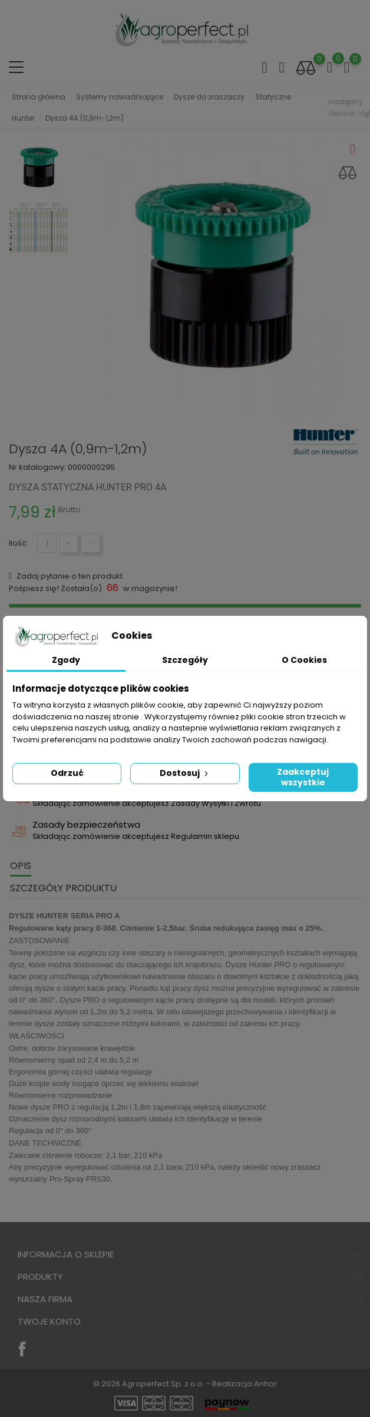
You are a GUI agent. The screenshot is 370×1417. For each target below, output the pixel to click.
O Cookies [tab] (304, 660)
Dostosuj (185, 773)
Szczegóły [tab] (185, 660)
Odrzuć (67, 773)
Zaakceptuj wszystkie (303, 777)
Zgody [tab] (66, 660)
